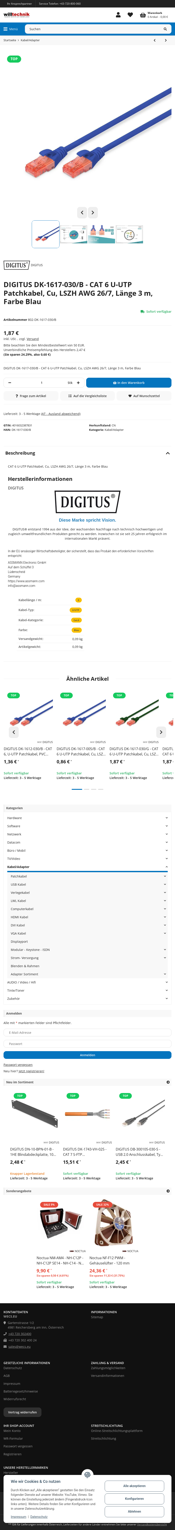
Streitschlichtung (103, 1438)
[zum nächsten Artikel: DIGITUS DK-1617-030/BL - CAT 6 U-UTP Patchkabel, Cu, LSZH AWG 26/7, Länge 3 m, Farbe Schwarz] (165, 40)
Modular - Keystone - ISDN (30, 950)
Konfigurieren (134, 1498)
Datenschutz (39, 1517)
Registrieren (13, 1454)
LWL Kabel (18, 901)
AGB (7, 1376)
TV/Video (13, 859)
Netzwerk (14, 834)
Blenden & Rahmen (25, 966)
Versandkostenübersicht (152, 1524)
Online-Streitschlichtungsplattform (117, 1431)
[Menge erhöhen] (78, 382)
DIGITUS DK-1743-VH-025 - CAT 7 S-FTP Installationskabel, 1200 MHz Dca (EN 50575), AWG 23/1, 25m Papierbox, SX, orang (86, 1152)
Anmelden (87, 1055)
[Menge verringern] (10, 382)
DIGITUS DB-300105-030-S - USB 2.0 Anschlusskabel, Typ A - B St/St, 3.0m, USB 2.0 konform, (139, 1152)
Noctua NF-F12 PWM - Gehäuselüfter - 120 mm (109, 1260)
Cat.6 (76, 620)
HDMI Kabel (19, 917)
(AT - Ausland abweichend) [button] (60, 414)
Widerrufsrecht (15, 1399)
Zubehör (13, 998)
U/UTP (75, 610)
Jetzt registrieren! (31, 1071)
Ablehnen (134, 1511)
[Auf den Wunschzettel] (144, 396)
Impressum (18, 1517)
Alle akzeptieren (134, 1486)
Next (93, 212)
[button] (118, 15)
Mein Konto (12, 1431)
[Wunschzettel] (130, 15)
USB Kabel (18, 884)
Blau (76, 630)
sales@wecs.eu (19, 1346)
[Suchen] (92, 29)
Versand (33, 339)
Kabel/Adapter (114, 430)
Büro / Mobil (16, 850)
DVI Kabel (18, 925)
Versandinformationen (107, 1376)
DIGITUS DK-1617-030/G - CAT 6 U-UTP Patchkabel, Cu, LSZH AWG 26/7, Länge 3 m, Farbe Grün (134, 752)
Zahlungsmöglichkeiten (108, 1368)
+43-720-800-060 (70, 4)
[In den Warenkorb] (128, 383)
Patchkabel (19, 876)
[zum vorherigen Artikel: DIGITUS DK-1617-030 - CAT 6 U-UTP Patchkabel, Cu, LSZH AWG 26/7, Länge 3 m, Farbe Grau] (154, 40)
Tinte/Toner (15, 990)
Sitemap (97, 1317)
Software (13, 826)
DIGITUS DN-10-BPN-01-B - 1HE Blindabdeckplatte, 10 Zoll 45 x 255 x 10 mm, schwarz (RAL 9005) (32, 1152)
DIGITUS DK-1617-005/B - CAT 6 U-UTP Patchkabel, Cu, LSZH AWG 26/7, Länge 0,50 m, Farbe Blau (81, 752)
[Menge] (41, 382)
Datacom (13, 842)
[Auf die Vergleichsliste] (87, 396)
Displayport (19, 941)
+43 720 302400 (19, 1334)
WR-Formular (13, 1438)
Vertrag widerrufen (22, 1412)
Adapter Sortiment (24, 974)
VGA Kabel (18, 933)
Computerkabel (22, 909)
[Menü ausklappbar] (10, 28)
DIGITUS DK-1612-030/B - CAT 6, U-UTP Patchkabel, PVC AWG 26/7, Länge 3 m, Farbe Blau (28, 752)
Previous (82, 212)
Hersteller (11, 1473)
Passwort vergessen (18, 1065)
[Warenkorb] (153, 15)
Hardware (14, 818)
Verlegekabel (20, 892)
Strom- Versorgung (25, 958)
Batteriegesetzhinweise (21, 1391)
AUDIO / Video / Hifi (21, 982)
